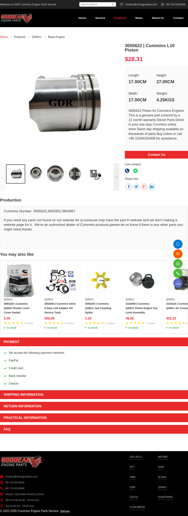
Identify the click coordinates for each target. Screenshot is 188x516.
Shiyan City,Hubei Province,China (22, 494)
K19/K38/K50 (137, 507)
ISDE (161, 466)
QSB (132, 487)
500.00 (49, 318)
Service (100, 17)
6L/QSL (162, 476)
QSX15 (134, 496)
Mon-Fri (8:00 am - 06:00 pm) (19, 500)
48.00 (130, 318)
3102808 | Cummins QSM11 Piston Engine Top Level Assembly (141, 308)
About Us (158, 17)
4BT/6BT (163, 456)
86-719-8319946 (12, 482)
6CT (132, 466)
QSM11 (8, 299)
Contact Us (156, 155)
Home (82, 17)
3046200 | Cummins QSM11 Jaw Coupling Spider (98, 308)
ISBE (133, 476)
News (138, 17)
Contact (178, 17)
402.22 (171, 318)
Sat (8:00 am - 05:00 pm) (17, 506)
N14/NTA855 (165, 496)
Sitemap (65, 511)
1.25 (88, 318)
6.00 (7, 318)
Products (120, 17)
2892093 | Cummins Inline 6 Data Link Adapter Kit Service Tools (60, 308)
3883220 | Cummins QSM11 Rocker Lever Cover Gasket (17, 308)
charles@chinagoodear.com (18, 477)
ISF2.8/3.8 (136, 456)
